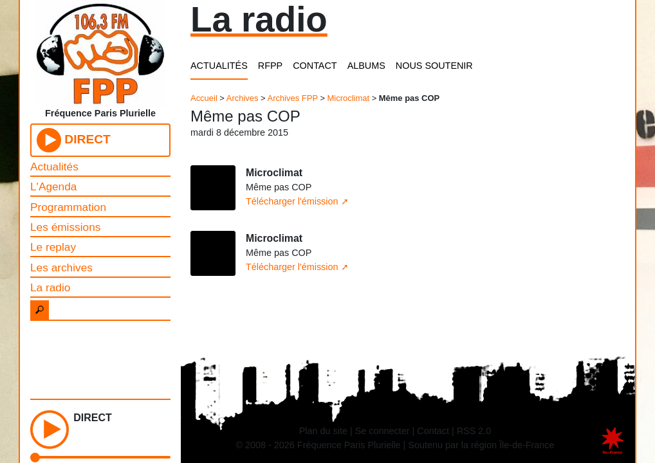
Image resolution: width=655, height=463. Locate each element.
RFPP (270, 65)
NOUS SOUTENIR (434, 65)
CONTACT (315, 65)
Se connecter (382, 431)
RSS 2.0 (474, 431)
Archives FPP (293, 98)
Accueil (203, 98)
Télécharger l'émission (292, 201)
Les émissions (65, 227)
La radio (50, 287)
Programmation (68, 207)
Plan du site (323, 431)
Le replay (53, 247)
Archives (242, 98)
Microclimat (349, 98)
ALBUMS (366, 65)
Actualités (54, 166)
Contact (433, 431)
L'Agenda (53, 186)
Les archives (61, 267)
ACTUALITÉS (219, 65)
